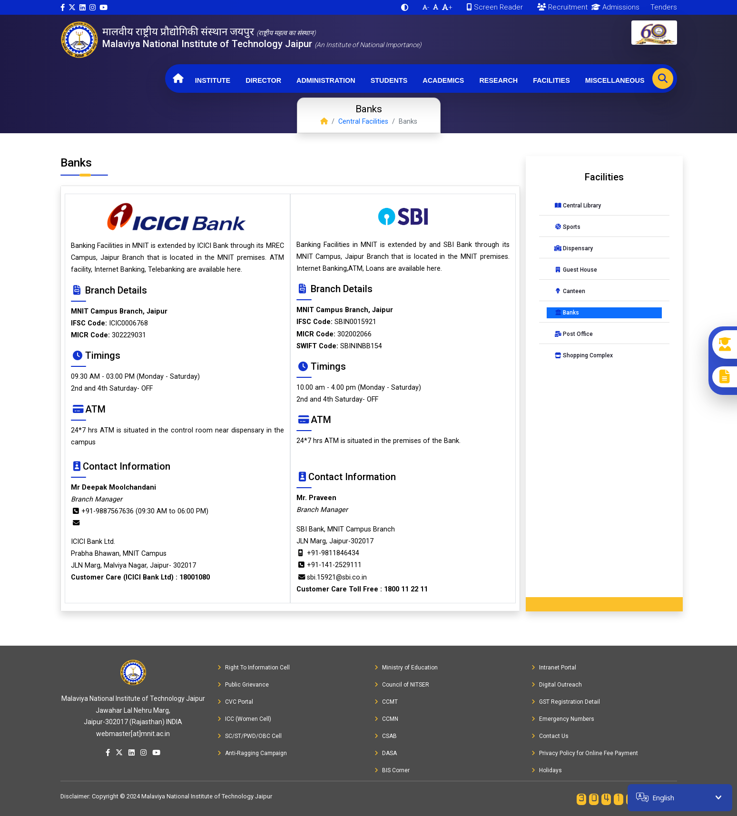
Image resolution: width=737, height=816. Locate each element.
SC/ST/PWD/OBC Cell (249, 736)
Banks (566, 312)
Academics (443, 80)
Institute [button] (212, 80)
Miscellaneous (615, 80)
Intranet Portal (553, 667)
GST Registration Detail (565, 701)
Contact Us (550, 736)
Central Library (577, 205)
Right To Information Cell (253, 667)
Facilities (551, 80)
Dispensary (573, 248)
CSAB (385, 736)
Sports (567, 227)
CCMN (386, 719)
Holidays (546, 770)
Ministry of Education (406, 667)
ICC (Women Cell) (244, 719)
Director (263, 80)
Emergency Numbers (562, 719)
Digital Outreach (556, 684)
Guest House (575, 269)
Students (389, 80)
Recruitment (562, 7)
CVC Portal (235, 701)
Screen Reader (495, 7)
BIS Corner (392, 770)
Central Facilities (363, 122)
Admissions (613, 7)
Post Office (573, 334)
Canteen (569, 291)
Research (498, 80)
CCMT (386, 701)
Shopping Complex (583, 355)
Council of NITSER (401, 684)
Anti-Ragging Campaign (252, 753)
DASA (385, 753)
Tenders (663, 7)
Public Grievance (243, 684)
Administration (325, 80)
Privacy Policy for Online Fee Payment (584, 753)
